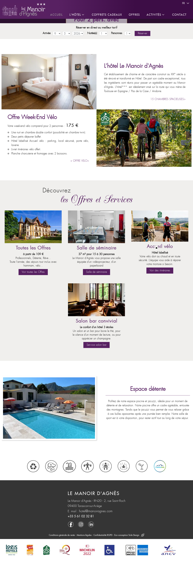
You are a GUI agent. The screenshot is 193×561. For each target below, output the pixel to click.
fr (186, 3)
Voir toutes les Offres (33, 272)
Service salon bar (96, 345)
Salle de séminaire (96, 248)
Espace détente (148, 389)
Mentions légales (84, 535)
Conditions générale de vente (62, 535)
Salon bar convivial (96, 321)
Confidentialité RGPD (102, 535)
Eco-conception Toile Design (129, 535)
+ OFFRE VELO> (79, 161)
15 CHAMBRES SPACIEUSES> (167, 99)
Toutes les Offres (33, 248)
